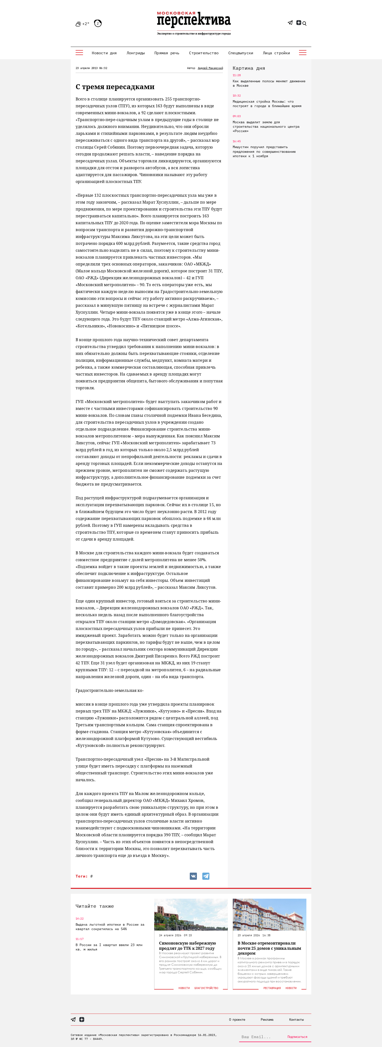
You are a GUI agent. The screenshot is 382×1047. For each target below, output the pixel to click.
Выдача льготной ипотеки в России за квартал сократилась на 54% (110, 926)
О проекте (237, 1019)
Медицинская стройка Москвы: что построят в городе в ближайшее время (267, 103)
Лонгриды (136, 52)
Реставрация (272, 988)
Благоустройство (206, 988)
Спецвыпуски (240, 52)
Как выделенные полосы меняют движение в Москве (269, 83)
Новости (184, 988)
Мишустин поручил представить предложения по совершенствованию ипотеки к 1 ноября (264, 151)
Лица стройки (276, 52)
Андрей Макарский (210, 68)
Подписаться (297, 1036)
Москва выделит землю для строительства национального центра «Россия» (266, 126)
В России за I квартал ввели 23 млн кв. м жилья (109, 947)
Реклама (267, 1019)
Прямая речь (166, 52)
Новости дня (104, 52)
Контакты (296, 1019)
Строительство (203, 52)
